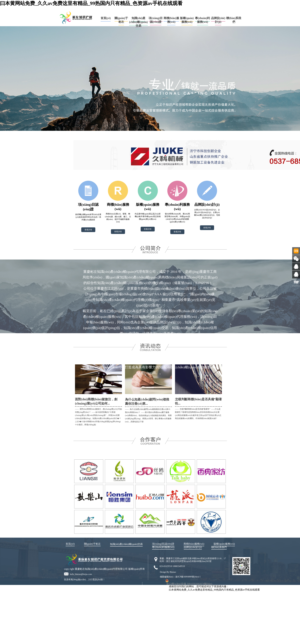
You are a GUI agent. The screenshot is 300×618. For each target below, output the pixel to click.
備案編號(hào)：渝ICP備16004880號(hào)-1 (180, 577)
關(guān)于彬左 (121, 20)
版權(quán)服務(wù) (187, 20)
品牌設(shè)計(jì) (218, 20)
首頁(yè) (106, 18)
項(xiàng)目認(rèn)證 (156, 20)
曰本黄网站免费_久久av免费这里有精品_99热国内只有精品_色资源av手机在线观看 (91, 3)
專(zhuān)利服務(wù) (202, 20)
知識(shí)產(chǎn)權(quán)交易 (138, 22)
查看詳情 (88, 230)
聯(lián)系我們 (219, 547)
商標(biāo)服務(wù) (171, 20)
